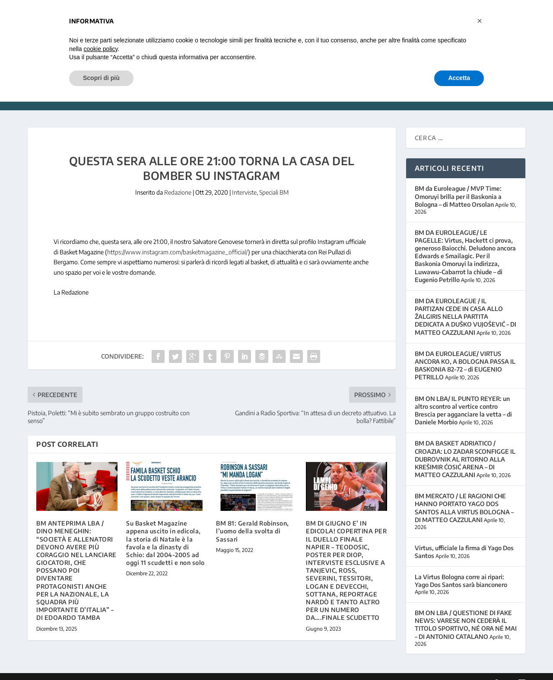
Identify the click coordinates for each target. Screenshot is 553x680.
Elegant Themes (87, 670)
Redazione (177, 179)
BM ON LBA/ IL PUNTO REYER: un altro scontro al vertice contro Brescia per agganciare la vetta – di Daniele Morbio (463, 397)
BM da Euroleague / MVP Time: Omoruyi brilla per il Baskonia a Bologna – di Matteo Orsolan (458, 183)
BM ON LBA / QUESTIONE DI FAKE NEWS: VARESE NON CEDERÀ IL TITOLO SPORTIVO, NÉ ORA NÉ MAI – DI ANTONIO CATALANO (466, 612)
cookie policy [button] (100, 48)
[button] (479, 21)
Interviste (244, 179)
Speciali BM (274, 179)
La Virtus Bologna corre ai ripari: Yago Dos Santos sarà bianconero (461, 568)
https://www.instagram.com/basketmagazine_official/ (177, 239)
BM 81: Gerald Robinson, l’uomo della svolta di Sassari (252, 518)
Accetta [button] (459, 77)
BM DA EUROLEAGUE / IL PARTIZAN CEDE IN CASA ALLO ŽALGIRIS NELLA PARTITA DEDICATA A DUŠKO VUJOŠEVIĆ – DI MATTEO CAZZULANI (465, 303)
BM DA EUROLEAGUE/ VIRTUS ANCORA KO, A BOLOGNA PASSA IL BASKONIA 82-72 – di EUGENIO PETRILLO (465, 352)
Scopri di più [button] (101, 77)
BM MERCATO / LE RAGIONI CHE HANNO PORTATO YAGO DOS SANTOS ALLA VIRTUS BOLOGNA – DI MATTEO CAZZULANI (464, 495)
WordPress (164, 670)
